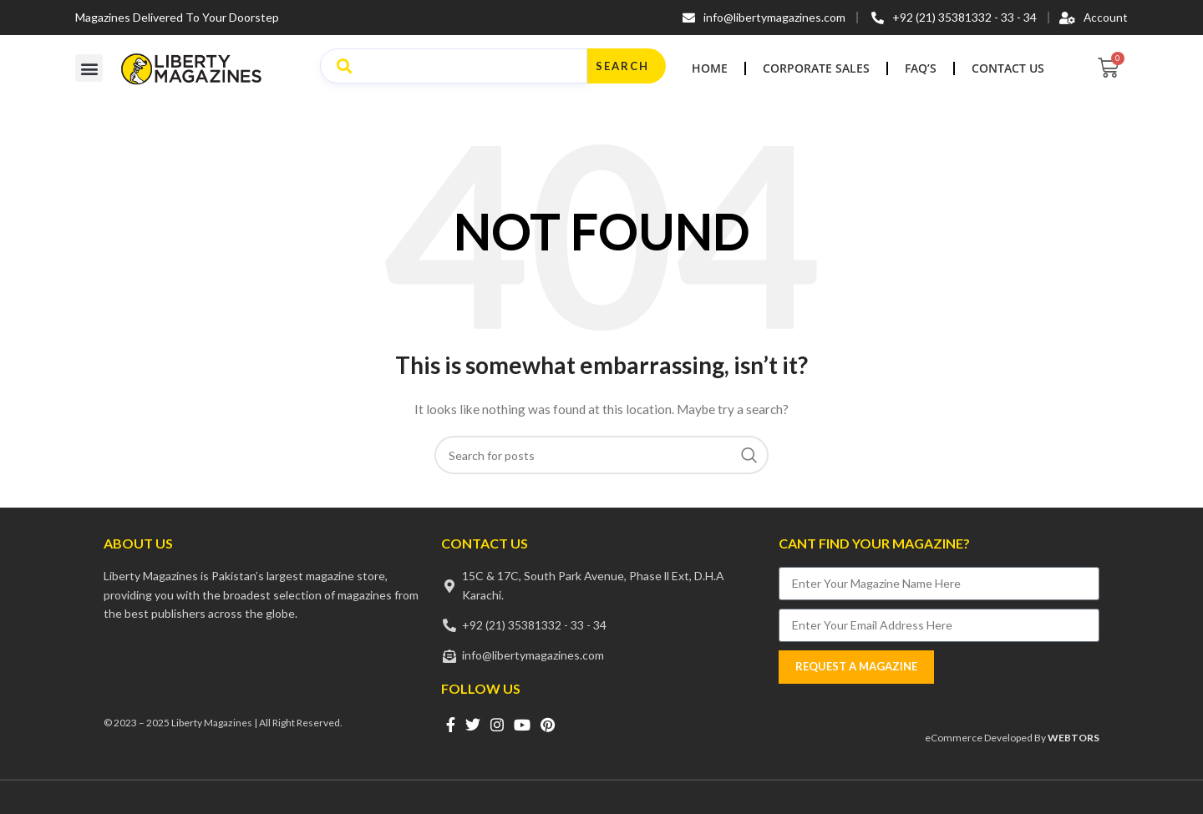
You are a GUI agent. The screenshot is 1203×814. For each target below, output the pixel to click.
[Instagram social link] (497, 724)
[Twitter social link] (472, 724)
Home (710, 68)
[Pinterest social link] (548, 724)
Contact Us (1008, 68)
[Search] (601, 455)
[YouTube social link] (522, 724)
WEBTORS (1073, 737)
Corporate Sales (816, 68)
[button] (89, 68)
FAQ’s (921, 68)
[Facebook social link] (450, 724)
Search (622, 66)
